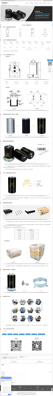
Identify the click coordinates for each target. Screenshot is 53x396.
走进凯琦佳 (44, 3)
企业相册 (37, 388)
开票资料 (10, 334)
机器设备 (42, 388)
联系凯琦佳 (48, 3)
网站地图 (48, 0)
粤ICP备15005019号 (29, 392)
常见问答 (30, 388)
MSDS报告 (34, 334)
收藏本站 (45, 0)
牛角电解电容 (36, 3)
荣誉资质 (47, 388)
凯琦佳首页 (27, 3)
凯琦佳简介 (22, 334)
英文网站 (50, 0)
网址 (2, 376)
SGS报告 (28, 334)
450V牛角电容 (14, 388)
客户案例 (20, 388)
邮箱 (3, 374)
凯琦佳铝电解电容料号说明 (12, 199)
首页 (2, 5)
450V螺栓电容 (14, 389)
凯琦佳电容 (8, 2)
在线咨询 (50, 68)
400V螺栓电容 (10, 5)
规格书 (4, 334)
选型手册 (16, 334)
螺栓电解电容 (31, 3)
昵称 (3, 372)
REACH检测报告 (41, 334)
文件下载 (20, 389)
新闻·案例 (40, 3)
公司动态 (25, 388)
